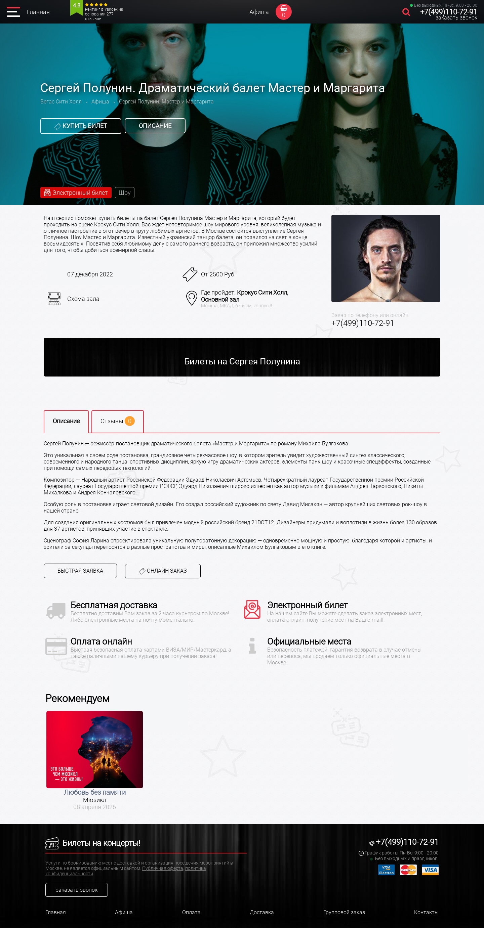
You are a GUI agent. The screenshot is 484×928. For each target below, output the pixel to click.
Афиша (259, 11)
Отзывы (117, 421)
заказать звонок (456, 17)
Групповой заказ (344, 912)
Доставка (262, 912)
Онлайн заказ (163, 571)
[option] (94, 760)
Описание (155, 125)
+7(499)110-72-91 (448, 12)
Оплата (191, 912)
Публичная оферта (162, 868)
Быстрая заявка (80, 571)
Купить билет (80, 126)
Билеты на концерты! (92, 843)
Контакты (426, 912)
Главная (38, 11)
